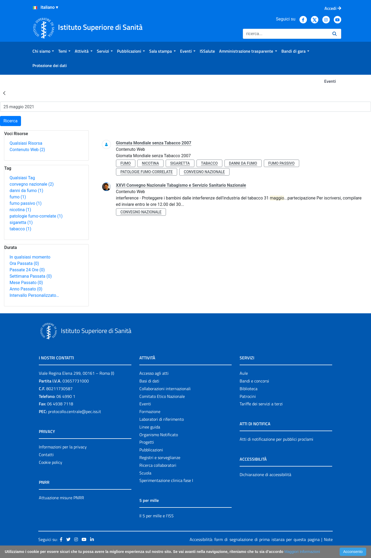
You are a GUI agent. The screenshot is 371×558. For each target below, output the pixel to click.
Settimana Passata (31, 276)
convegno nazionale (32, 184)
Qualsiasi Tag (22, 177)
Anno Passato (26, 289)
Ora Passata (24, 263)
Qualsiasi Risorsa (26, 143)
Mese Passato (26, 282)
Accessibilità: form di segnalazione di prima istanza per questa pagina (255, 539)
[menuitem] (43, 51)
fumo (18, 196)
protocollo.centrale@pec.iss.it (74, 411)
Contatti (46, 454)
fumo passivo (25, 203)
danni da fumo (26, 190)
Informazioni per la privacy (63, 447)
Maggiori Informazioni (302, 551)
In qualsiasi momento (30, 257)
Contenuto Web (27, 149)
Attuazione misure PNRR (61, 497)
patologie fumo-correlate (36, 216)
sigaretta (21, 222)
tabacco (20, 228)
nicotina (20, 209)
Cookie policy (50, 462)
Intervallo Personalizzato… (34, 295)
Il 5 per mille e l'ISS (156, 516)
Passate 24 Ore (27, 269)
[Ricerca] (285, 34)
